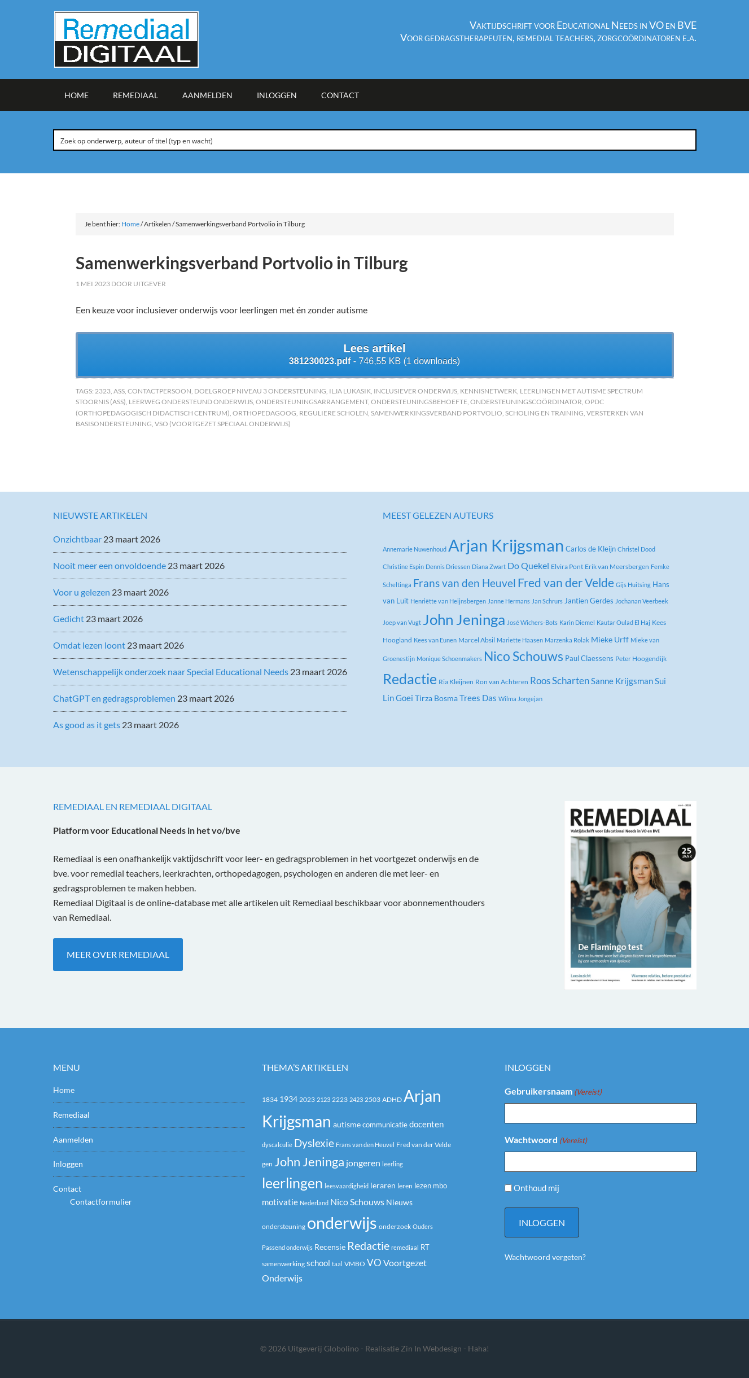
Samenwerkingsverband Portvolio (436, 413)
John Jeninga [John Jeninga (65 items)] (309, 1161)
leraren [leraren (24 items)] (383, 1185)
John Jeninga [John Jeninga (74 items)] (464, 619)
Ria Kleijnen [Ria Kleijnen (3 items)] (456, 681)
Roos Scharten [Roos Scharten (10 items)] (559, 680)
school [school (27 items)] (318, 1263)
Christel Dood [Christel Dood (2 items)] (636, 549)
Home (64, 1090)
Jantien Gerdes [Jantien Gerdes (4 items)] (589, 600)
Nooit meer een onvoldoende (109, 565)
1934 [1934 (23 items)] (288, 1099)
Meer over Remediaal (118, 954)
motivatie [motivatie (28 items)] (280, 1202)
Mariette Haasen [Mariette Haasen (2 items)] (520, 640)
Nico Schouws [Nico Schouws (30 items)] (357, 1201)
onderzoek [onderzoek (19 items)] (395, 1226)
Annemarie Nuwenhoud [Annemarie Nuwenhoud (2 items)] (414, 549)
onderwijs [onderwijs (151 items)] (342, 1222)
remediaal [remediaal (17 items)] (405, 1247)
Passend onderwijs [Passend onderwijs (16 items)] (287, 1247)
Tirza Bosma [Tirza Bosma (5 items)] (436, 698)
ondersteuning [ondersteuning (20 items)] (283, 1226)
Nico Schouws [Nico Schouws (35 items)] (523, 656)
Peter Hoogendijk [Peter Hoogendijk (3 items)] (641, 658)
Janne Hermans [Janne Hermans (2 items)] (509, 601)
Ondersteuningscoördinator (526, 401)
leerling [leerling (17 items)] (392, 1163)
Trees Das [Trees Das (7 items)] (478, 698)
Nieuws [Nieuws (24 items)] (399, 1202)
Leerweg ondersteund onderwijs (191, 401)
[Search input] (375, 140)
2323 (103, 391)
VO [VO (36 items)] (374, 1262)
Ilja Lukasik (350, 391)
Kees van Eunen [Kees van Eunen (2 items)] (435, 640)
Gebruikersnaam (553, 1092)
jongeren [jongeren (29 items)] (363, 1163)
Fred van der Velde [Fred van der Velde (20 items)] (423, 1144)
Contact (67, 1188)
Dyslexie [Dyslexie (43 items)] (314, 1143)
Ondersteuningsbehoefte (419, 401)
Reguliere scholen (333, 413)
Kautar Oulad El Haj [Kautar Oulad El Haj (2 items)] (623, 622)
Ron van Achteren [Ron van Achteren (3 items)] (501, 681)
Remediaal (71, 1114)
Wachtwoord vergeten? (545, 1257)
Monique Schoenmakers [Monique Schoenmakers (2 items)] (449, 658)
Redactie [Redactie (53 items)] (368, 1245)
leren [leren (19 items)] (405, 1186)
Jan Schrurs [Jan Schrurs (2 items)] (547, 601)
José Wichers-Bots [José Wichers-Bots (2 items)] (532, 622)
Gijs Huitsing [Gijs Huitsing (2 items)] (633, 584)
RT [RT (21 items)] (425, 1247)
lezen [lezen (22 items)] (422, 1185)
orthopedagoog (264, 413)
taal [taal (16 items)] (337, 1263)
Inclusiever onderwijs (415, 391)
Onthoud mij (536, 1188)
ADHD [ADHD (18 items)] (392, 1099)
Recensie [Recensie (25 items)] (329, 1247)
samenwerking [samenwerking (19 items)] (283, 1263)
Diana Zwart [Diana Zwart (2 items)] (489, 566)
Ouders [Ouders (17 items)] (423, 1226)
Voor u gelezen (81, 592)
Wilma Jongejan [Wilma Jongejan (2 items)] (520, 698)
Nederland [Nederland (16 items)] (314, 1202)
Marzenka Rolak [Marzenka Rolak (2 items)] (567, 640)
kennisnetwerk (488, 391)
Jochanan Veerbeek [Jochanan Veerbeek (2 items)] (641, 601)
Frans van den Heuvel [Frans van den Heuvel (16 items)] (464, 582)
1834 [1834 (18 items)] (270, 1099)
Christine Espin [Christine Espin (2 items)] (403, 566)
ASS (119, 391)
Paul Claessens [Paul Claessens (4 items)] (589, 658)
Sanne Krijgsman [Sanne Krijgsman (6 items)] (622, 681)
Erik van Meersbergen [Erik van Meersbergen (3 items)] (617, 566)
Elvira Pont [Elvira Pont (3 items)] (567, 566)
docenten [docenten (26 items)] (426, 1124)
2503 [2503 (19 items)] (372, 1099)
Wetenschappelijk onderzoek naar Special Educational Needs (170, 671)
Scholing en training (544, 413)
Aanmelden (73, 1139)
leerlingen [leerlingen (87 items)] (292, 1183)
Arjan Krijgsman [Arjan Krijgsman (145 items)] (506, 545)
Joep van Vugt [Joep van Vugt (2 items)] (402, 622)
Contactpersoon (159, 391)
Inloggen (68, 1164)
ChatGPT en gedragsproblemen (114, 698)
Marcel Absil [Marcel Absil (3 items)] (476, 640)
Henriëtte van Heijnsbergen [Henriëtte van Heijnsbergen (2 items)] (448, 601)
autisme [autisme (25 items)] (347, 1124)
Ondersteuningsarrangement (312, 401)
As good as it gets (86, 724)
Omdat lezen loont (89, 645)
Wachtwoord (546, 1140)
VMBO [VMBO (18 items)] (354, 1263)
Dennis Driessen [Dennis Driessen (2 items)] (448, 566)
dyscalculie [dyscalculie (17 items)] (277, 1144)
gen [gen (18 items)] (267, 1163)
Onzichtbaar (77, 538)
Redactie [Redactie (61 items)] (410, 678)
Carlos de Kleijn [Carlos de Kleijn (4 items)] (591, 548)
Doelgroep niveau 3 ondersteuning (260, 391)
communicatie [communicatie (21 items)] (385, 1124)
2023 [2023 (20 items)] (307, 1099)
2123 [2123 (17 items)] (323, 1099)
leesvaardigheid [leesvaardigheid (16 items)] (347, 1185)
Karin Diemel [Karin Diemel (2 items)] (577, 622)
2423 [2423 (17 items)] (356, 1099)
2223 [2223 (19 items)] (340, 1099)
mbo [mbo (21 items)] (440, 1185)
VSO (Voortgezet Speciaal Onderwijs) (223, 423)
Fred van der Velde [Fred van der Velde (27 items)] (566, 582)
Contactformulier (101, 1201)
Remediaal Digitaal (149, 39)
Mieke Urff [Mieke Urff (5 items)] (610, 639)
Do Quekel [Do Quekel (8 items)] (528, 565)
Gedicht (68, 618)
